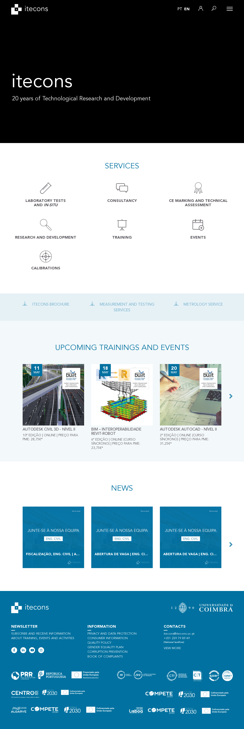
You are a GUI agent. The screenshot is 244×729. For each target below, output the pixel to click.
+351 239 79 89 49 (177, 638)
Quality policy (99, 642)
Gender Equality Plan (105, 647)
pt (180, 9)
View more (172, 648)
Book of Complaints (105, 656)
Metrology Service (198, 305)
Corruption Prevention (107, 651)
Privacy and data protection (112, 633)
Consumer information (107, 638)
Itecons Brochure (45, 305)
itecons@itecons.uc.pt (179, 633)
